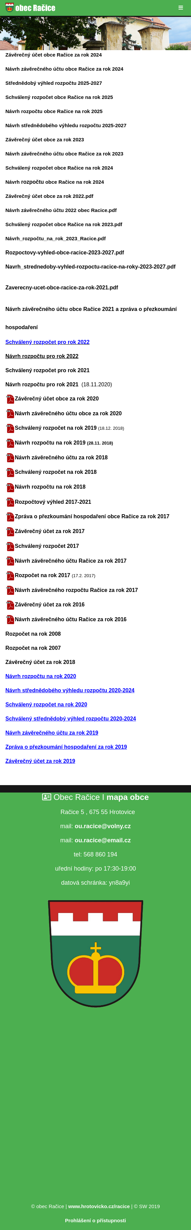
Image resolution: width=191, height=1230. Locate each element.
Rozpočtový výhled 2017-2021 (53, 502)
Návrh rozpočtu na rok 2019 (51, 443)
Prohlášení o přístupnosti (95, 1220)
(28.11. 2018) (100, 443)
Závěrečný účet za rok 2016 (50, 604)
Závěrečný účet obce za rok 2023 (44, 139)
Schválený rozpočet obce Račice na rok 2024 (59, 168)
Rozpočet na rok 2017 (42, 575)
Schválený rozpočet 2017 (47, 546)
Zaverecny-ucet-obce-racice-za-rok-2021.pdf (61, 287)
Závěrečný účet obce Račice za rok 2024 (53, 55)
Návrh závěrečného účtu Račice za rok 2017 (71, 561)
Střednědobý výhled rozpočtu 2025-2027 (53, 83)
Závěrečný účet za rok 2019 (40, 761)
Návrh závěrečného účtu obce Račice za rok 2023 (64, 153)
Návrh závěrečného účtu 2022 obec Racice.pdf (61, 210)
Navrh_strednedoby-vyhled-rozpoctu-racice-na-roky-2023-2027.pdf (90, 267)
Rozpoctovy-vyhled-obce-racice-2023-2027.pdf (64, 252)
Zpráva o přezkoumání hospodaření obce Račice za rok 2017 (92, 516)
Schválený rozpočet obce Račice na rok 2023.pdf (63, 224)
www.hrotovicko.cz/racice (99, 1206)
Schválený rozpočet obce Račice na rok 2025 (59, 97)
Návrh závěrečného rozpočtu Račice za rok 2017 (76, 590)
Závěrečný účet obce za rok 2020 (57, 398)
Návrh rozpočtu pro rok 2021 (43, 384)
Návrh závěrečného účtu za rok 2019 (51, 733)
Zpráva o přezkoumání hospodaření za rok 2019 (66, 747)
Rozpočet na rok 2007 (33, 648)
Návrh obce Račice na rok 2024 (54, 182)
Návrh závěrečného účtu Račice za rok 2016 (71, 619)
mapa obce (127, 797)
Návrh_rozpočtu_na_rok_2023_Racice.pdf (55, 238)
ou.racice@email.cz (103, 840)
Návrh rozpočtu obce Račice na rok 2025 (53, 111)
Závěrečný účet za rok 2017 (50, 531)
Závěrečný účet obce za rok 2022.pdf (49, 196)
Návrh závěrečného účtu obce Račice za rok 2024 (64, 69)
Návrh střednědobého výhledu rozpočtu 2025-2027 (65, 125)
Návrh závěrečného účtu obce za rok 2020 (68, 413)
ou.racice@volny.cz (103, 826)
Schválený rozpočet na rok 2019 (56, 428)
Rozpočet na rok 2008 (33, 634)
